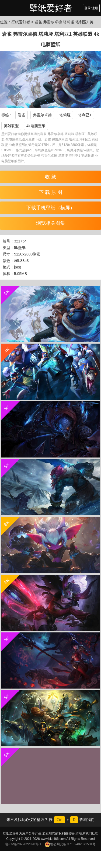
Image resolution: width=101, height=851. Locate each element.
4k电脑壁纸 (36, 126)
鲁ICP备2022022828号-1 (23, 844)
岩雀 (21, 115)
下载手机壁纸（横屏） (50, 207)
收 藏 (50, 177)
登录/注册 (91, 8)
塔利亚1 (85, 115)
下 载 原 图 (50, 192)
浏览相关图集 (50, 223)
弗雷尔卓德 (42, 115)
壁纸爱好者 (50, 8)
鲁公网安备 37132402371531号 (70, 844)
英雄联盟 (11, 126)
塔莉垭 (65, 115)
